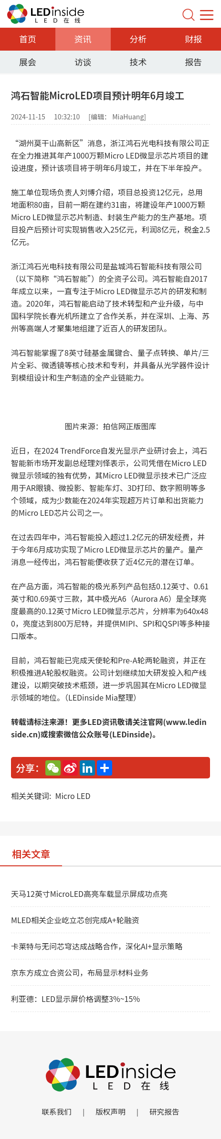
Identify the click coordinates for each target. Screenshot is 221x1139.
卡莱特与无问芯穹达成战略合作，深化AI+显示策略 (96, 946)
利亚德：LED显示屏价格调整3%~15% (75, 998)
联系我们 (56, 1112)
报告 (193, 61)
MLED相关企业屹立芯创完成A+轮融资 (75, 920)
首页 (27, 38)
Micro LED (72, 795)
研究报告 (165, 1112)
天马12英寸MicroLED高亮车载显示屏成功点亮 (89, 893)
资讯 (83, 38)
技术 (138, 61)
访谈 (83, 61)
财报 (193, 38)
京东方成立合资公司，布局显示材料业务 (79, 972)
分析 (138, 38)
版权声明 (110, 1112)
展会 (27, 61)
